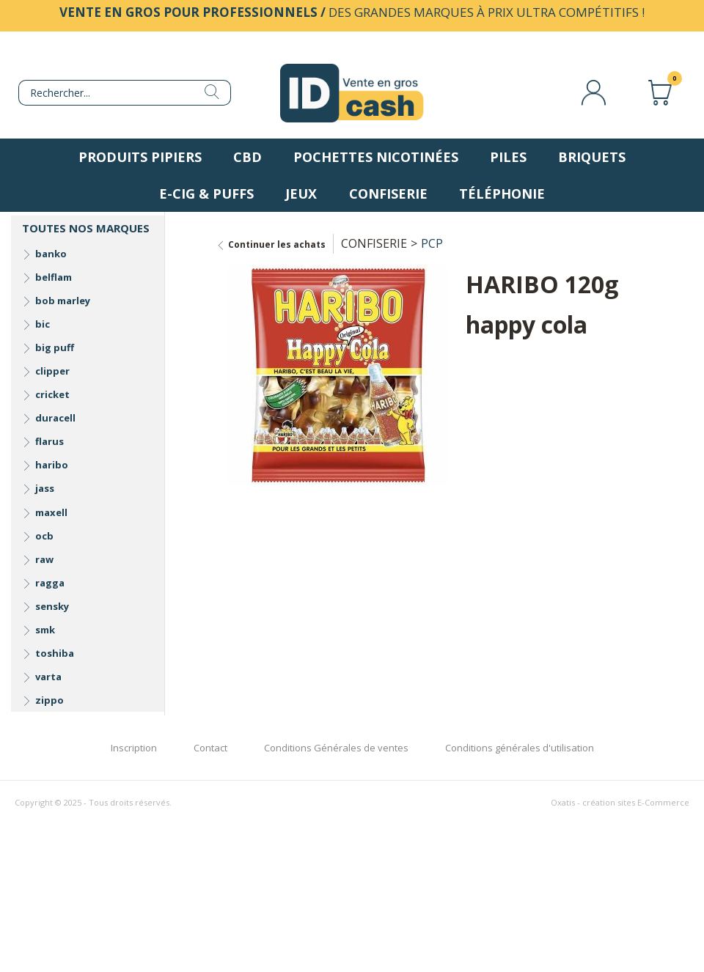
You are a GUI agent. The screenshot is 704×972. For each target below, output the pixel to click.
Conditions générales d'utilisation (519, 747)
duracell (55, 417)
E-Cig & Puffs (206, 193)
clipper (52, 371)
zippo (49, 700)
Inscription (134, 747)
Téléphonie (502, 193)
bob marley (62, 300)
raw (44, 559)
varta (48, 676)
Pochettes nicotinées (375, 157)
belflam (53, 277)
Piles (508, 157)
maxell (51, 512)
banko (51, 253)
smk (45, 629)
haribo (51, 464)
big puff (54, 347)
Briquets (592, 157)
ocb (44, 535)
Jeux (301, 193)
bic (42, 324)
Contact (210, 747)
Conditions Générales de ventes (336, 747)
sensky (52, 606)
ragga (50, 582)
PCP (432, 243)
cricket (52, 394)
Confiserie (388, 193)
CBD (247, 157)
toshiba (54, 653)
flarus (49, 441)
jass (44, 488)
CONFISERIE (374, 243)
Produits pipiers (140, 157)
